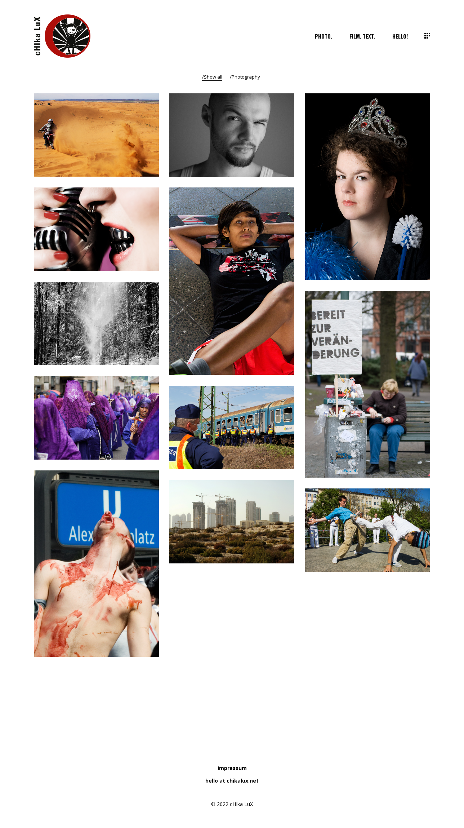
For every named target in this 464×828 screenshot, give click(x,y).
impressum (232, 768)
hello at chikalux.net (232, 780)
